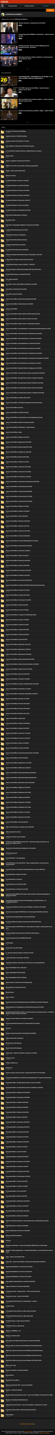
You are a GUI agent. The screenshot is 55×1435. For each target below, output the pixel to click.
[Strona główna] (4, 2)
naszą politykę (28, 1431)
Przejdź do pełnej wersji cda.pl (27, 1423)
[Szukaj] (23, 10)
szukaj (50, 10)
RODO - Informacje (44, 1433)
